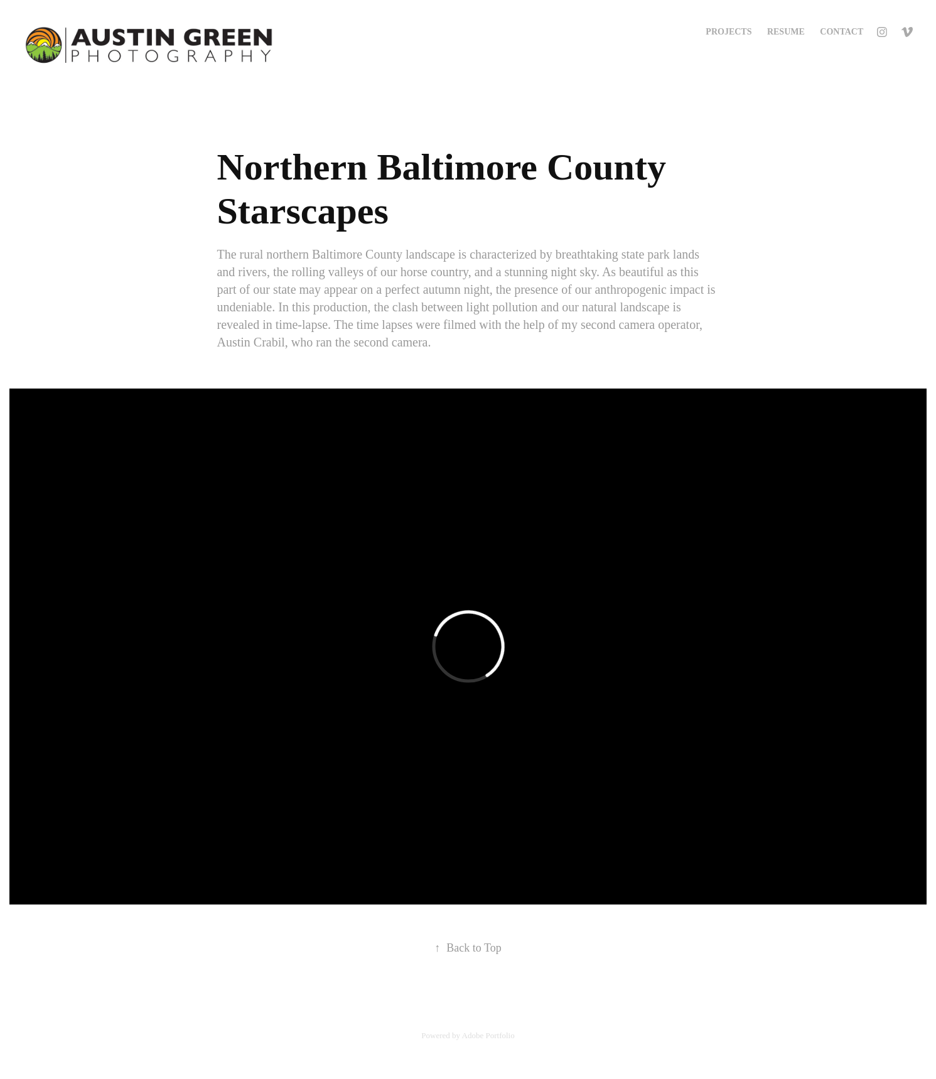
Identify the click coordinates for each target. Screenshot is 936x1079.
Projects (728, 31)
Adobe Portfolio (488, 1035)
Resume (786, 31)
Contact (841, 31)
